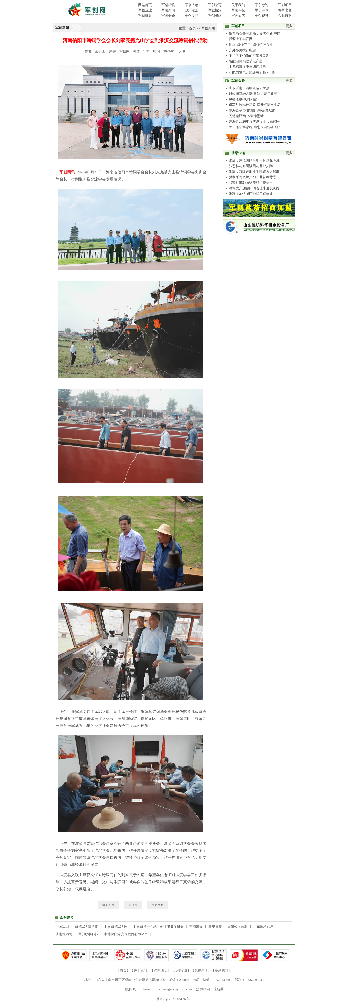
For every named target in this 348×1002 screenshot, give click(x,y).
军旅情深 (215, 10)
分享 (182, 51)
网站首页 (145, 5)
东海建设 (196, 926)
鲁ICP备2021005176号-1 (174, 999)
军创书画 (215, 15)
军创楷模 (168, 5)
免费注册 (201, 970)
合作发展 (181, 970)
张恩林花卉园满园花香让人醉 (251, 166)
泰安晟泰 (215, 926)
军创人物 (191, 5)
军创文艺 (238, 15)
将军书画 (285, 10)
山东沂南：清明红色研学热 (249, 88)
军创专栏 (191, 15)
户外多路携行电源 (242, 50)
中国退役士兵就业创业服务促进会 (158, 926)
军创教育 (215, 5)
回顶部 (133, 905)
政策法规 (191, 10)
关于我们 (238, 5)
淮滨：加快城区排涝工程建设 (251, 194)
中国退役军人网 (116, 926)
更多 (289, 26)
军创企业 (145, 10)
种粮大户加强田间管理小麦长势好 (254, 188)
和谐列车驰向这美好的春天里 (251, 183)
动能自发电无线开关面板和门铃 (252, 72)
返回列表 (108, 905)
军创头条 (168, 15)
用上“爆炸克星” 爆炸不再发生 (251, 44)
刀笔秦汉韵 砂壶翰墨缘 (246, 116)
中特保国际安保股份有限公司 (126, 934)
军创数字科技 (88, 934)
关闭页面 (157, 905)
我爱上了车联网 (241, 39)
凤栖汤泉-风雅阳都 (243, 99)
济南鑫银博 (64, 934)
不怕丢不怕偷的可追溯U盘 (248, 56)
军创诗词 (261, 10)
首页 (192, 28)
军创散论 (261, 5)
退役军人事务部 (86, 926)
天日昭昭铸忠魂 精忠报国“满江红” (254, 127)
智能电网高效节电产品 (246, 61)
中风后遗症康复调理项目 (247, 67)
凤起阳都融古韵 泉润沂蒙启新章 (253, 94)
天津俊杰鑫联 (237, 926)
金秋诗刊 (285, 15)
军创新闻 (168, 10)
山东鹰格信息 (263, 926)
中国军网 (62, 926)
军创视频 (261, 15)
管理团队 (160, 970)
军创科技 (238, 10)
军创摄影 (145, 15)
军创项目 (285, 5)
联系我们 (221, 970)
